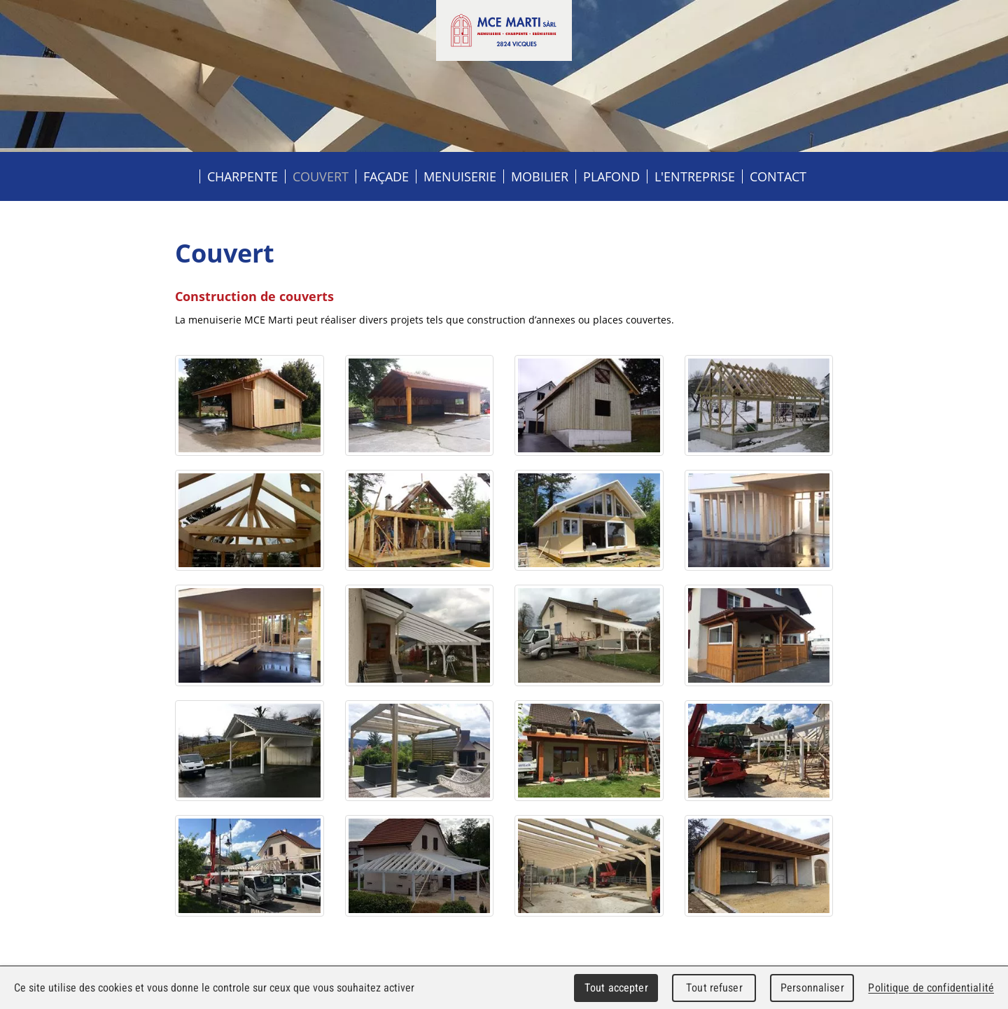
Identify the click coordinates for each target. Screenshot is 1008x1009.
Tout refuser (714, 987)
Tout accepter (616, 987)
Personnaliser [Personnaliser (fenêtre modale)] (812, 987)
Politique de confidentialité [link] (931, 987)
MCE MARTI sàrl (504, 30)
